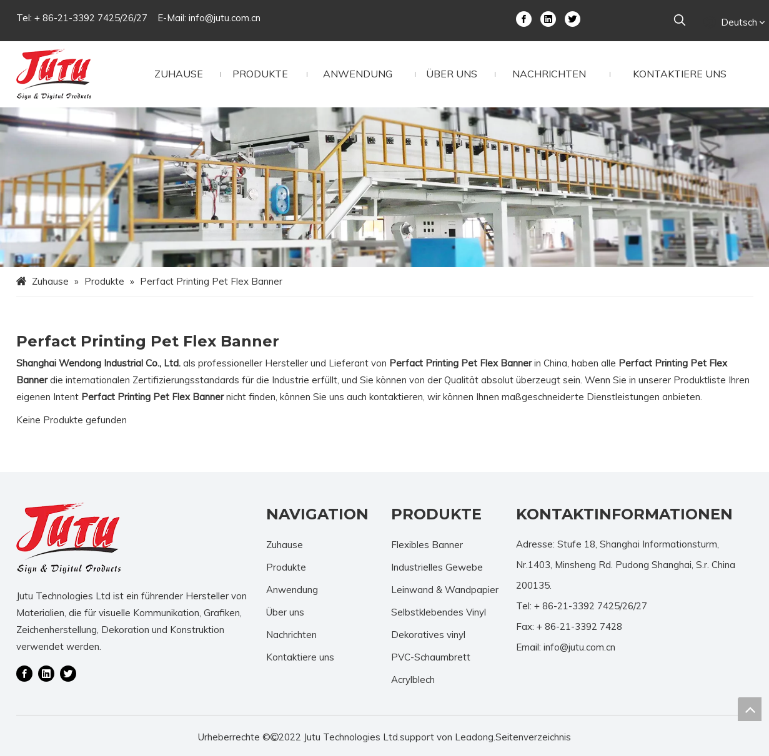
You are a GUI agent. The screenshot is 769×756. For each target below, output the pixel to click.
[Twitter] (572, 18)
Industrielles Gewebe (437, 567)
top (750, 709)
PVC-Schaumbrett (430, 657)
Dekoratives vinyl (428, 635)
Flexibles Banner (427, 545)
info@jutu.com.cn (224, 18)
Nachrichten (291, 635)
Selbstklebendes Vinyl (438, 612)
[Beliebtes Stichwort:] (679, 20)
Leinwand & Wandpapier (445, 590)
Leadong (474, 737)
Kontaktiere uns (300, 657)
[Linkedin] (548, 18)
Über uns (285, 612)
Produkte (286, 567)
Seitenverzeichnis (533, 737)
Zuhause (284, 545)
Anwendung (292, 590)
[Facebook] (524, 18)
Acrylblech (413, 679)
